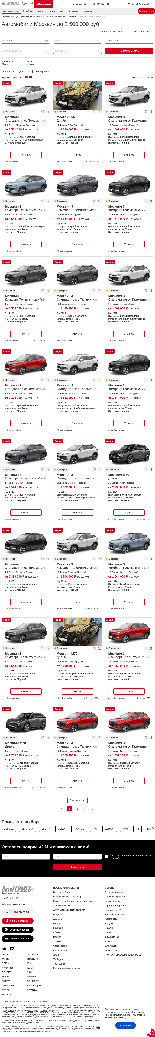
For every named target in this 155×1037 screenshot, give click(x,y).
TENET (5, 976)
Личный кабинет (19, 921)
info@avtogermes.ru (13, 904)
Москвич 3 (7, 62)
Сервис (41, 11)
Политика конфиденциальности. (26, 1023)
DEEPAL (6, 990)
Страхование (60, 946)
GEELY (5, 963)
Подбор (57, 937)
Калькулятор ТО (113, 910)
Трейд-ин (58, 959)
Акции (62, 11)
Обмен (56, 932)
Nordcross (8, 967)
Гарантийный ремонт (116, 905)
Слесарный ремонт (115, 896)
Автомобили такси (62, 905)
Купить (77, 154)
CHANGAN (8, 985)
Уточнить (26, 154)
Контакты (88, 11)
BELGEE (6, 972)
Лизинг (56, 955)
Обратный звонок (19, 929)
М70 (30, 62)
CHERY (6, 981)
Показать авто (129, 50)
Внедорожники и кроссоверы (68, 896)
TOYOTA (32, 990)
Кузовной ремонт (114, 901)
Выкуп (56, 923)
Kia (29, 963)
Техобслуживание (114, 892)
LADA (5, 954)
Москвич (32, 976)
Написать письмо (19, 938)
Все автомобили (61, 892)
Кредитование (60, 950)
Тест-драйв (59, 963)
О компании (74, 11)
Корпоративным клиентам (66, 968)
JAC (29, 972)
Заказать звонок (146, 11)
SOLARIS (32, 954)
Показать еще (77, 800)
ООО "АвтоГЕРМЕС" (22, 1002)
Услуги (52, 11)
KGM (30, 967)
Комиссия (58, 928)
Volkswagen (34, 985)
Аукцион (57, 919)
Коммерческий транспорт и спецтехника (74, 901)
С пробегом (28, 11)
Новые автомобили (10, 11)
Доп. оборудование (115, 914)
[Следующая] (92, 808)
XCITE (5, 958)
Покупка (57, 914)
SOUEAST (33, 981)
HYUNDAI (32, 958)
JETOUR (6, 994)
